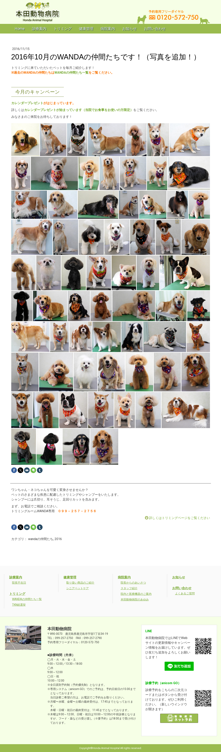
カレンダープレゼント (27, 103)
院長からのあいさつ (133, 582)
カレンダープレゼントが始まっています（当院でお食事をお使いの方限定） (78, 110)
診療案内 (39, 28)
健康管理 (86, 28)
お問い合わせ (155, 28)
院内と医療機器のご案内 (136, 593)
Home (20, 28)
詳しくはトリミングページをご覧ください (179, 518)
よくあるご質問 (185, 593)
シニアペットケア (77, 588)
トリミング (63, 28)
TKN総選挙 (19, 604)
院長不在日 (19, 582)
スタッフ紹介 (129, 588)
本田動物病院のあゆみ (135, 599)
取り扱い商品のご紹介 (80, 582)
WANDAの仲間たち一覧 (71, 72)
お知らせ (129, 28)
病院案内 (108, 28)
